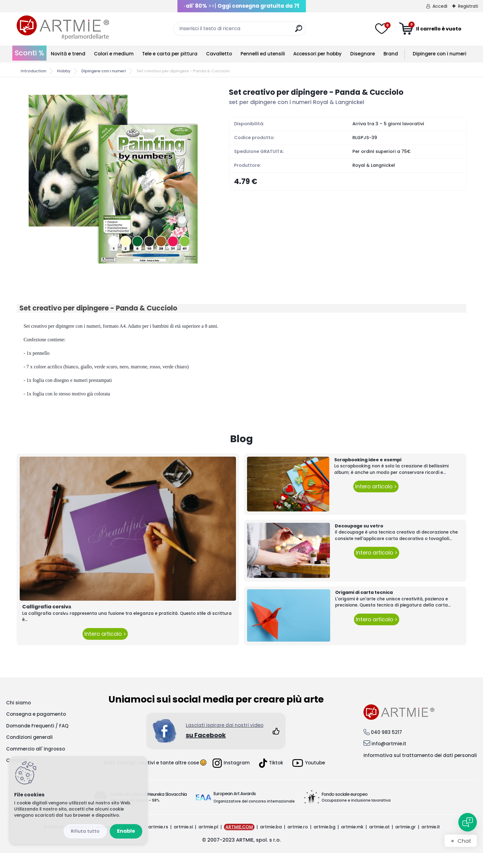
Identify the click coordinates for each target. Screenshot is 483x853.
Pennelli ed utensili (263, 53)
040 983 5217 (386, 732)
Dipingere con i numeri (439, 53)
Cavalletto (219, 53)
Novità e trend (68, 53)
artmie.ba (271, 827)
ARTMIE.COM (239, 827)
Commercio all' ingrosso (35, 749)
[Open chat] (467, 822)
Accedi (439, 6)
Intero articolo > (105, 634)
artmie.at (379, 827)
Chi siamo (18, 702)
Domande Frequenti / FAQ (37, 726)
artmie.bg (324, 827)
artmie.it (430, 827)
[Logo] (63, 27)
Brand (391, 53)
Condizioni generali (29, 737)
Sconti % (29, 53)
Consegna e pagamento (36, 714)
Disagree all (85, 831)
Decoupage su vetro (359, 526)
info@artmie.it (388, 743)
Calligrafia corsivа (46, 606)
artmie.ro (297, 827)
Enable (126, 831)
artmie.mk (352, 827)
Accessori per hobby (317, 53)
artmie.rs (158, 827)
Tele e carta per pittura (169, 53)
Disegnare (362, 53)
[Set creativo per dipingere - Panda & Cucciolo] (113, 179)
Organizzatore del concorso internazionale (254, 801)
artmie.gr (405, 827)
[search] (298, 31)
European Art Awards (234, 794)
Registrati (468, 6)
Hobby (64, 71)
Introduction (33, 71)
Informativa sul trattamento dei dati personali (420, 755)
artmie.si (183, 827)
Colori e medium (114, 53)
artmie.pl (208, 827)
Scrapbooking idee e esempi (367, 460)
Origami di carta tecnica (364, 592)
